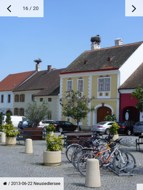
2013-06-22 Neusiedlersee (35, 183)
